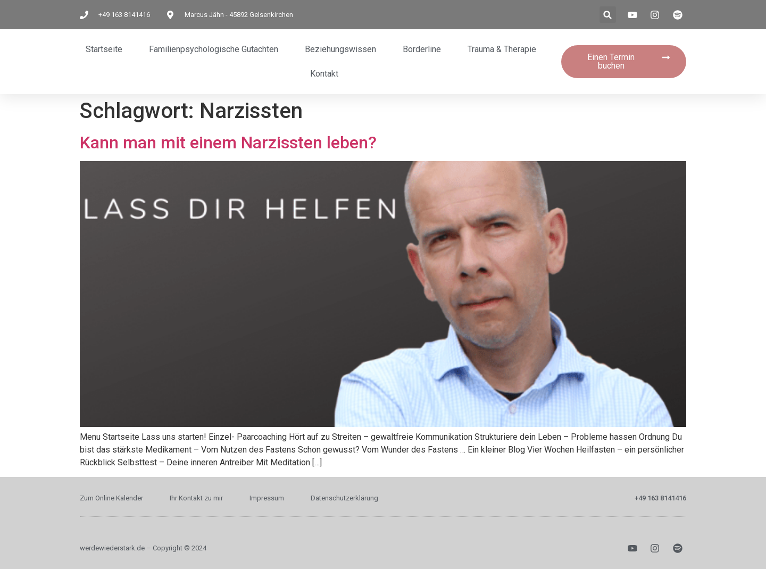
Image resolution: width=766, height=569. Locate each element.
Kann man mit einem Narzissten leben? (228, 142)
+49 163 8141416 (660, 498)
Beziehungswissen (340, 49)
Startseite (104, 49)
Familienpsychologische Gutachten (213, 49)
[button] (608, 14)
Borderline (422, 49)
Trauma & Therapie (502, 49)
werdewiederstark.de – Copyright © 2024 (143, 548)
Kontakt (324, 74)
